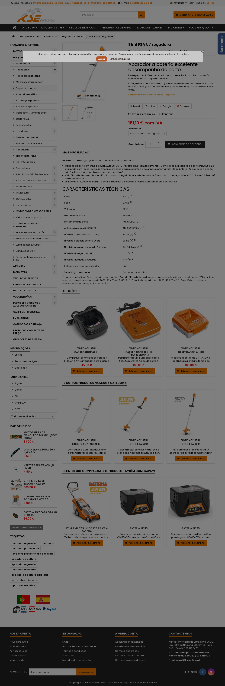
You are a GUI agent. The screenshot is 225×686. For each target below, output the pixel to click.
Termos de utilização (120, 58)
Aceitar (101, 58)
